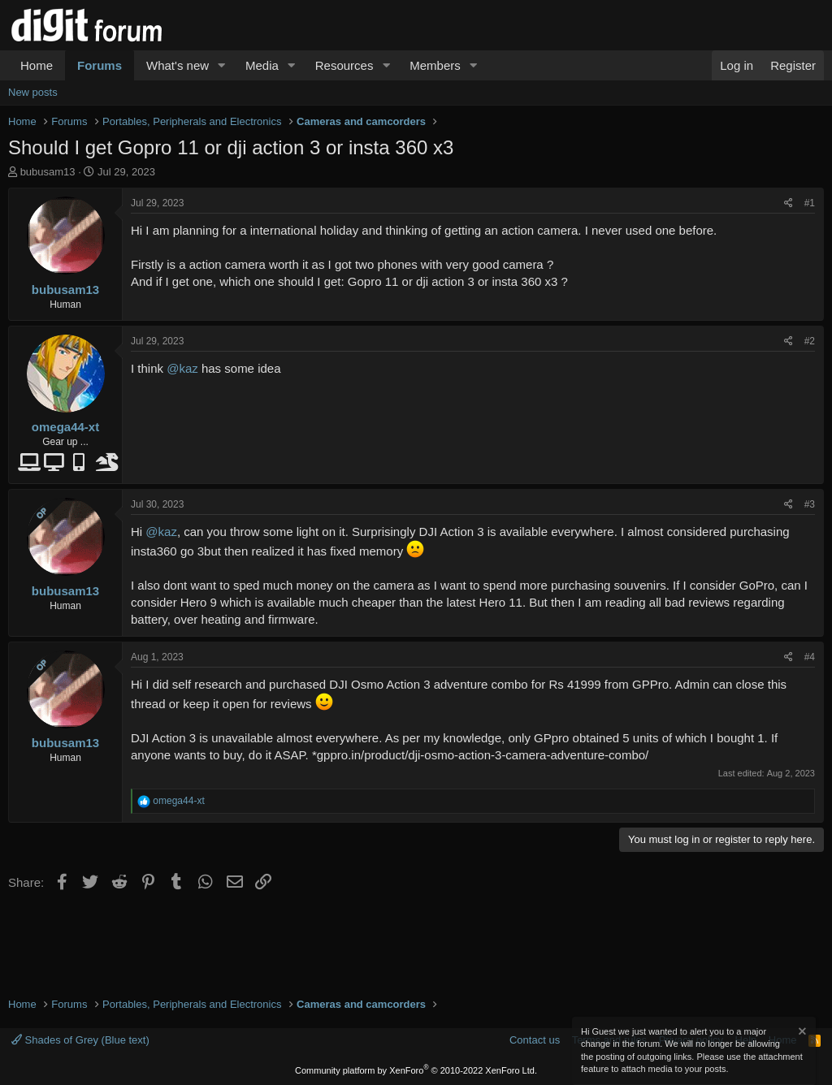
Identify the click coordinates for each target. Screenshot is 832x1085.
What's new (177, 65)
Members (435, 65)
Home (36, 65)
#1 (809, 203)
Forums (99, 65)
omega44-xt (65, 427)
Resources (344, 65)
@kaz (182, 368)
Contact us (534, 1040)
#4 (809, 657)
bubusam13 (48, 172)
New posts (33, 92)
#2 (809, 341)
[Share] (788, 203)
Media (262, 65)
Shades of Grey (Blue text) (80, 1040)
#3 (809, 504)
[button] (221, 65)
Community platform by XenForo (416, 1070)
